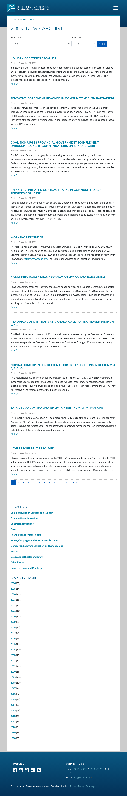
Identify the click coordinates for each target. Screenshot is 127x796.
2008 (13, 682)
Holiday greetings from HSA (33, 58)
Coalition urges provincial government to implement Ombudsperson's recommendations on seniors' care (55, 144)
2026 (13, 583)
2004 (13, 705)
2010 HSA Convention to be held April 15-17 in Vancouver (57, 408)
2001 (13, 721)
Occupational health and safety (27, 557)
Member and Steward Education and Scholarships (37, 546)
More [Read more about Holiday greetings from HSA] (13, 83)
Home (14, 19)
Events (14, 529)
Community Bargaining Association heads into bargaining (58, 277)
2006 (13, 694)
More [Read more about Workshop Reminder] (13, 262)
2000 (13, 727)
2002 (13, 716)
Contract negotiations (22, 523)
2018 (13, 627)
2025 (13, 588)
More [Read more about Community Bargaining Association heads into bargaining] (13, 306)
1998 (13, 738)
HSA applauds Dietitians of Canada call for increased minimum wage (62, 323)
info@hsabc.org (81, 777)
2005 (13, 699)
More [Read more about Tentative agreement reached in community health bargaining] (13, 127)
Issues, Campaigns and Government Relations (35, 540)
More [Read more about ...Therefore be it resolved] (13, 473)
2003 (13, 710)
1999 (13, 732)
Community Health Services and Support (32, 512)
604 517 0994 (80, 769)
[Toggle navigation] (115, 7)
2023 (13, 599)
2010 (13, 671)
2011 (13, 666)
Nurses (14, 551)
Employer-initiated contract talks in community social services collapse (57, 191)
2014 (13, 649)
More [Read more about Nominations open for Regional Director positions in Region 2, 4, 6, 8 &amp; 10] (13, 393)
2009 (13, 677)
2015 (13, 644)
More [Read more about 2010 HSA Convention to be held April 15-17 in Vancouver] (13, 433)
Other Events (17, 562)
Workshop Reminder (27, 237)
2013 (13, 655)
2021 (13, 611)
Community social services (24, 518)
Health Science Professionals (26, 534)
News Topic (17, 37)
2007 (13, 688)
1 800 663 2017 (97, 769)
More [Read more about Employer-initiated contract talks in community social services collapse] (13, 222)
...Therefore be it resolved (32, 448)
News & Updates (27, 19)
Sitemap (90, 786)
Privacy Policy (77, 786)
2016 (13, 638)
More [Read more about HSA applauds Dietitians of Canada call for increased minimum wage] (13, 350)
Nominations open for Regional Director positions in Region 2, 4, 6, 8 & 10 (63, 366)
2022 (13, 605)
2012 (13, 660)
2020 (13, 616)
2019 (13, 622)
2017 (13, 633)
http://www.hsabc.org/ (36, 259)
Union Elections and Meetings (26, 568)
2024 (13, 594)
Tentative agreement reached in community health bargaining (62, 98)
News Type (77, 37)
